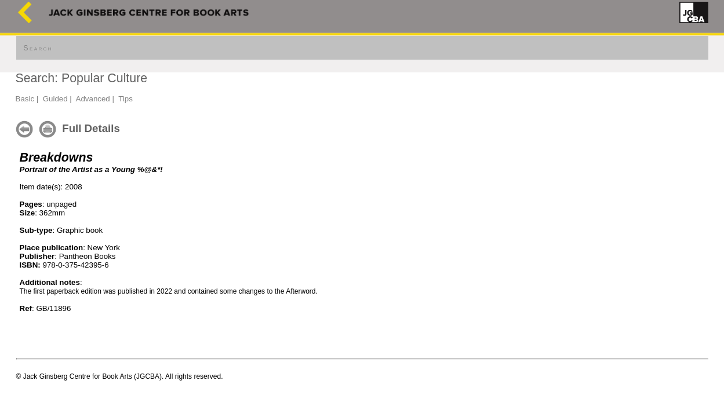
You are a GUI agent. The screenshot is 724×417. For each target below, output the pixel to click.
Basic (25, 98)
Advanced (93, 98)
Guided (55, 98)
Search (38, 48)
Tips (125, 98)
